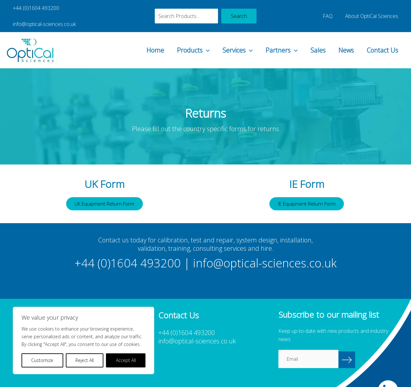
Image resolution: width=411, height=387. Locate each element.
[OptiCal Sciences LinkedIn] (388, 376)
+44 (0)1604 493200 (35, 8)
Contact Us (178, 301)
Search (239, 8)
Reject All (84, 360)
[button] (206, 34)
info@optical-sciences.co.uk (99, 8)
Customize (42, 360)
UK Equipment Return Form (104, 188)
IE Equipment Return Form (307, 188)
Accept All (126, 360)
